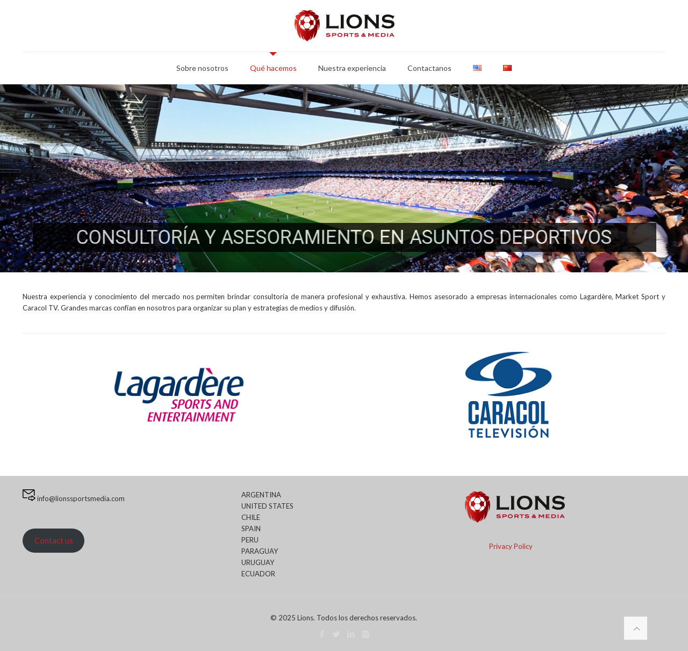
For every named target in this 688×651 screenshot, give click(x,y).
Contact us (53, 540)
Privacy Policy (511, 546)
